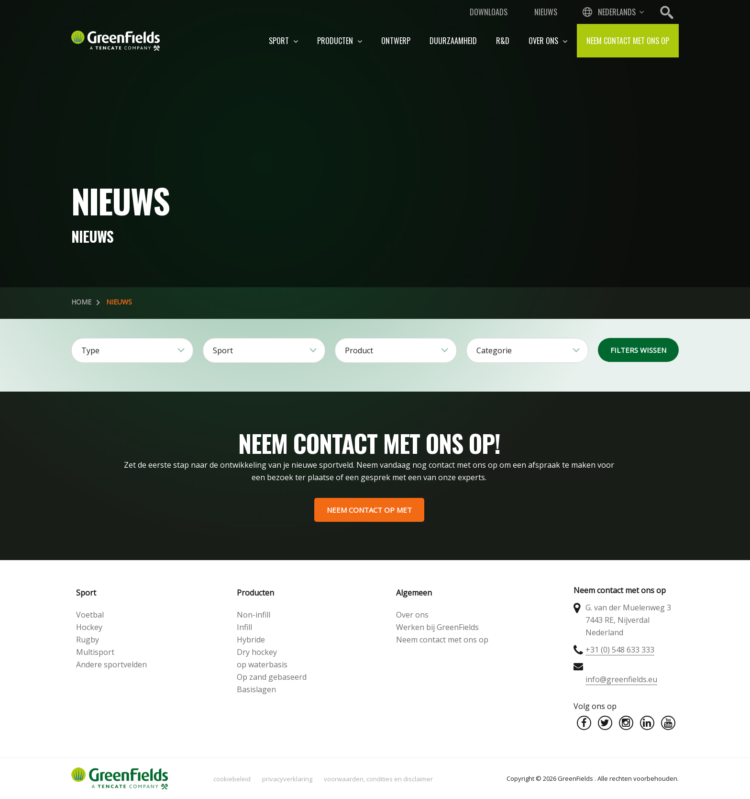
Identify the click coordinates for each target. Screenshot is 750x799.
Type (90, 350)
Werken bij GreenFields (437, 627)
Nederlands (617, 12)
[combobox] (612, 12)
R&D (502, 40)
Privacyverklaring (287, 779)
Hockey (89, 627)
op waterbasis (262, 664)
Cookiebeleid (232, 779)
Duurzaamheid (453, 40)
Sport (283, 40)
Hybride (251, 639)
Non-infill (253, 614)
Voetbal (90, 614)
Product (359, 350)
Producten (339, 40)
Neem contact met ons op (627, 40)
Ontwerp (395, 40)
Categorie (494, 350)
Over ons (548, 40)
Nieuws (545, 12)
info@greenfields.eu (621, 679)
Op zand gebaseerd (272, 677)
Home (81, 301)
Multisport (95, 652)
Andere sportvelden (111, 664)
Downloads (488, 12)
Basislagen (256, 689)
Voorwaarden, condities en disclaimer (378, 779)
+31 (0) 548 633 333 (619, 649)
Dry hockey (257, 652)
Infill (244, 627)
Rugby (87, 639)
